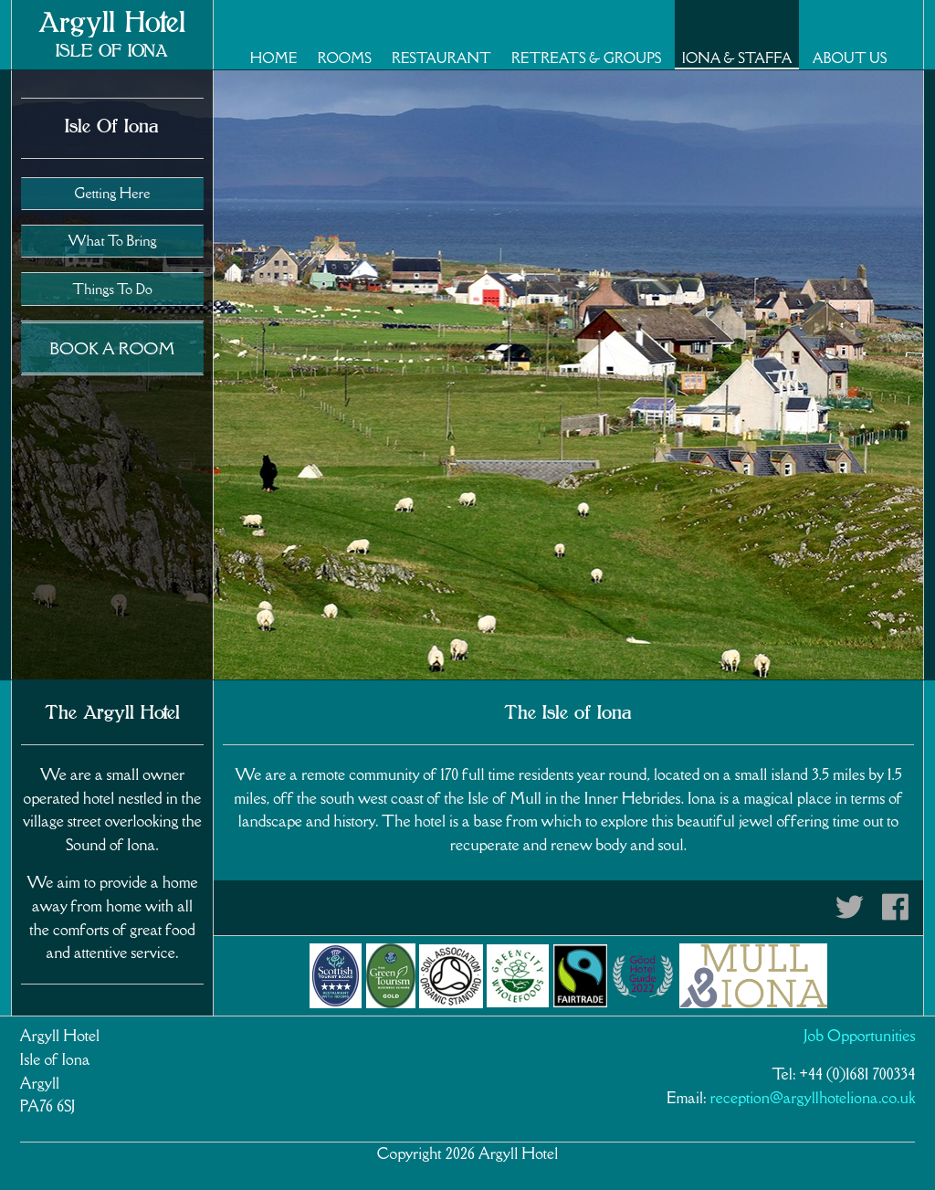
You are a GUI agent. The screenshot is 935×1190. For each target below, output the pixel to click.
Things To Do (112, 289)
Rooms (345, 58)
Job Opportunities (860, 1036)
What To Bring (112, 240)
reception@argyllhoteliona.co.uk (813, 1098)
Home (274, 58)
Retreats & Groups (586, 58)
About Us (850, 58)
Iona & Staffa (737, 58)
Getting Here (112, 193)
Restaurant (441, 58)
